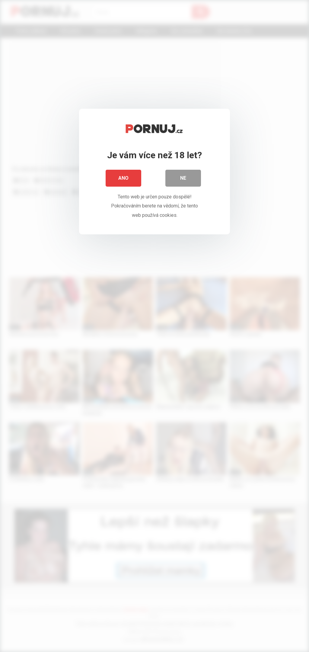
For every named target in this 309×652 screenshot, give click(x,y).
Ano (123, 178)
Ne (183, 178)
